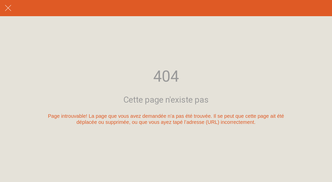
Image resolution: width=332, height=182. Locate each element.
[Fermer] (8, 8)
